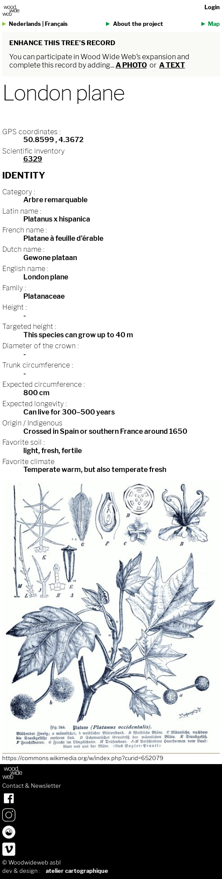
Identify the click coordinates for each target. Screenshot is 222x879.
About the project (138, 24)
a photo (131, 65)
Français (56, 24)
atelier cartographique (77, 871)
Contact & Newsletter (31, 786)
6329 (32, 159)
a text (172, 65)
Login (212, 7)
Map (214, 24)
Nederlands (25, 24)
